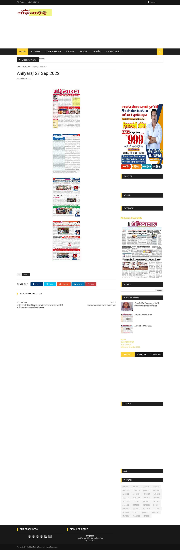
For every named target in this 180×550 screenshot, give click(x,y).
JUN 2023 (125, 494)
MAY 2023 (126, 490)
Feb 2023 (136, 490)
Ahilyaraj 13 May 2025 (143, 326)
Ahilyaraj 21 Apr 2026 (131, 218)
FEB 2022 (156, 487)
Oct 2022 (136, 509)
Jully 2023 (156, 490)
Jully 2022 (157, 494)
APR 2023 (136, 494)
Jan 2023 (146, 501)
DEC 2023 (125, 509)
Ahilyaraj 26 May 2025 (143, 315)
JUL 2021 (135, 512)
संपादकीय (97, 51)
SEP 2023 (136, 501)
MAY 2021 (126, 516)
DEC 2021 (125, 487)
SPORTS (70, 51)
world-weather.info (142, 182)
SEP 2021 (147, 516)
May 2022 (156, 501)
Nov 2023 (157, 498)
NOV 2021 (146, 494)
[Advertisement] (117, 26)
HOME (22, 51)
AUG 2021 (146, 509)
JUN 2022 (146, 490)
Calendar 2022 (114, 51)
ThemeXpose (38, 547)
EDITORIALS (126, 344)
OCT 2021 (136, 505)
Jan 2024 (156, 505)
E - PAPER (35, 51)
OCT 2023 (126, 501)
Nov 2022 (136, 516)
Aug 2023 (125, 498)
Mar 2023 (146, 487)
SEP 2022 (26, 67)
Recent (128, 354)
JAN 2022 (136, 487)
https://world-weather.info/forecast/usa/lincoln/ (142, 184)
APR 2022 (146, 498)
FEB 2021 (125, 512)
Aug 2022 (125, 505)
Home (19, 67)
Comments (156, 354)
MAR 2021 (155, 512)
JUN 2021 (145, 512)
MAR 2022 (136, 498)
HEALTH (84, 51)
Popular (141, 354)
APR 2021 (157, 509)
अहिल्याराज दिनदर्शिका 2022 (130, 347)
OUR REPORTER (53, 51)
